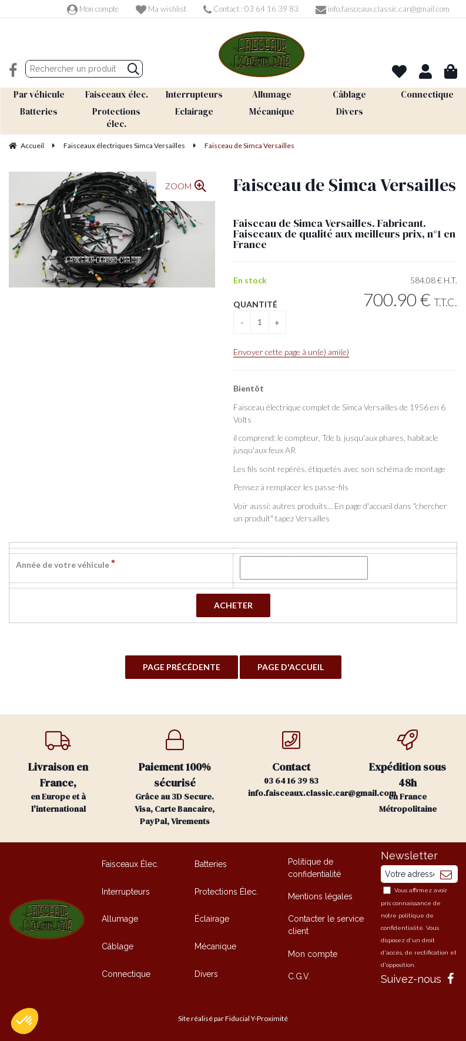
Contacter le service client (326, 924)
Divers (206, 973)
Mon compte (93, 9)
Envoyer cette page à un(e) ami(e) (291, 351)
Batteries (211, 863)
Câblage (117, 945)
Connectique (126, 973)
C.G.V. (299, 975)
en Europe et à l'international (58, 771)
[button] (25, 1021)
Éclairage (212, 918)
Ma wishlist (161, 9)
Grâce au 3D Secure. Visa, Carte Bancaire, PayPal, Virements (174, 777)
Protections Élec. (226, 890)
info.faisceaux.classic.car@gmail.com (383, 9)
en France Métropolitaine (407, 771)
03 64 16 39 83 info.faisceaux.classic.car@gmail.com (299, 763)
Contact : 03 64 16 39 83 (251, 9)
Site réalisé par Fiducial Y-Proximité (233, 1017)
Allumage (120, 918)
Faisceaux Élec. (130, 863)
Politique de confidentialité (314, 867)
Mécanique (215, 945)
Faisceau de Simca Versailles (344, 184)
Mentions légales (320, 896)
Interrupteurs (126, 890)
